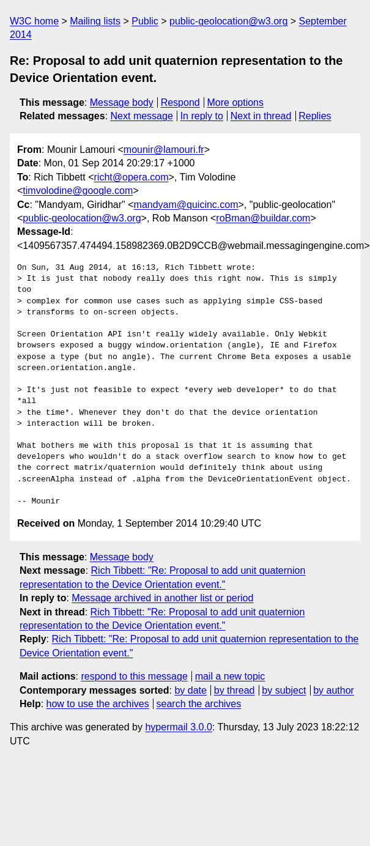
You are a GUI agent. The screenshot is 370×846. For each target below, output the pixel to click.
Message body (122, 102)
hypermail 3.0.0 (178, 727)
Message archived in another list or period (162, 598)
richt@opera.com (131, 177)
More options (235, 102)
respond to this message (134, 676)
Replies (314, 116)
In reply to (201, 116)
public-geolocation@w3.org (228, 21)
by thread (234, 690)
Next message (142, 116)
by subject (284, 690)
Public (144, 21)
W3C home (34, 21)
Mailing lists (95, 21)
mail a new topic (230, 676)
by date (190, 690)
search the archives (199, 704)
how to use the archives (97, 704)
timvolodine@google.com (78, 190)
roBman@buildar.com (263, 218)
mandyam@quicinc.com (186, 204)
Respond (180, 102)
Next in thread (261, 116)
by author (333, 690)
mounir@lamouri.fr (164, 149)
